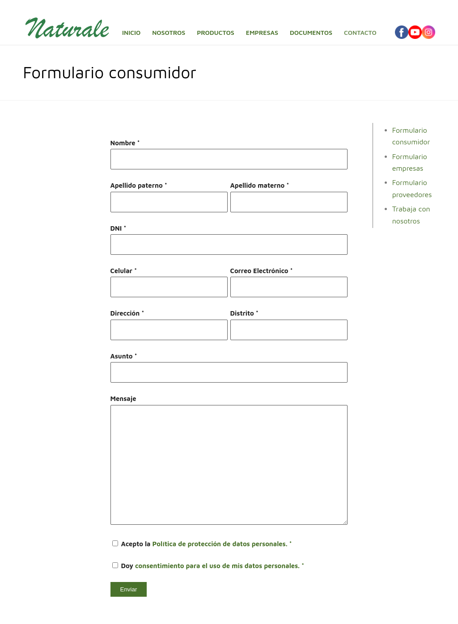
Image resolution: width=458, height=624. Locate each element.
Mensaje (123, 398)
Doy (208, 565)
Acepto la (202, 544)
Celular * (123, 270)
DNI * (118, 228)
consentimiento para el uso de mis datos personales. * (219, 565)
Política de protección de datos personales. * (222, 544)
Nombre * (125, 143)
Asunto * (123, 356)
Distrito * (244, 313)
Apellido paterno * (138, 185)
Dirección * (127, 313)
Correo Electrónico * (261, 270)
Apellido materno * (259, 185)
